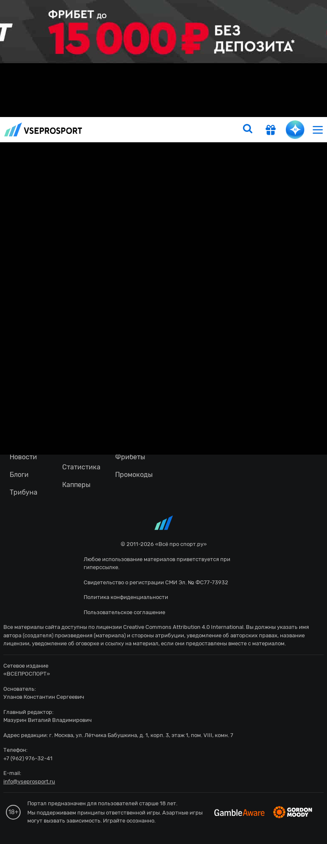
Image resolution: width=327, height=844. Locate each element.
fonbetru (163, 422)
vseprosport (43, 129)
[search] (247, 130)
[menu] (318, 129)
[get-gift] (271, 131)
